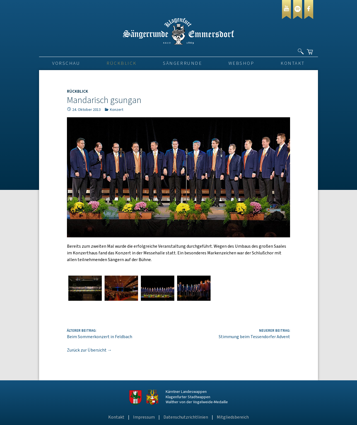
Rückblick (122, 63)
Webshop (241, 63)
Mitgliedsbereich (233, 417)
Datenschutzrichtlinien (185, 417)
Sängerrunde (182, 63)
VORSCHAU (66, 63)
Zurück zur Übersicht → (89, 350)
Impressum (144, 417)
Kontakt (293, 63)
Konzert (116, 110)
